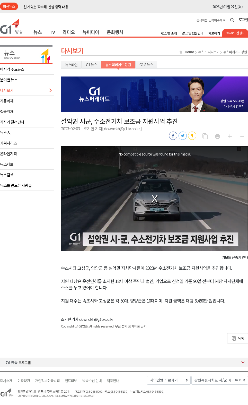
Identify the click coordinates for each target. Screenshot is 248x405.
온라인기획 (8, 153)
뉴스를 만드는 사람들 (16, 185)
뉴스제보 (6, 164)
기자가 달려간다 (12, 122)
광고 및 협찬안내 (192, 33)
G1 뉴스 (91, 64)
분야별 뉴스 (8, 79)
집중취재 (6, 111)
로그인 (243, 19)
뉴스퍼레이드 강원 (235, 52)
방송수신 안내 (92, 380)
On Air (230, 32)
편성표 (240, 32)
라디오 (69, 32)
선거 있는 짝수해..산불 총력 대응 (45, 6)
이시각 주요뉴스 (12, 69)
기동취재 (6, 101)
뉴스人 (5, 132)
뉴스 (37, 32)
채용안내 (113, 380)
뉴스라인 (71, 64)
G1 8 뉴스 (146, 64)
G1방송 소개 (169, 33)
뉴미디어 (91, 32)
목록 (241, 338)
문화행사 (115, 32)
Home (189, 52)
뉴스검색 (6, 174)
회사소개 (6, 380)
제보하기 (214, 33)
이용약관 (23, 380)
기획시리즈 (8, 143)
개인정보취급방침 (47, 380)
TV (52, 32)
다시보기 (6, 90)
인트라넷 (71, 380)
